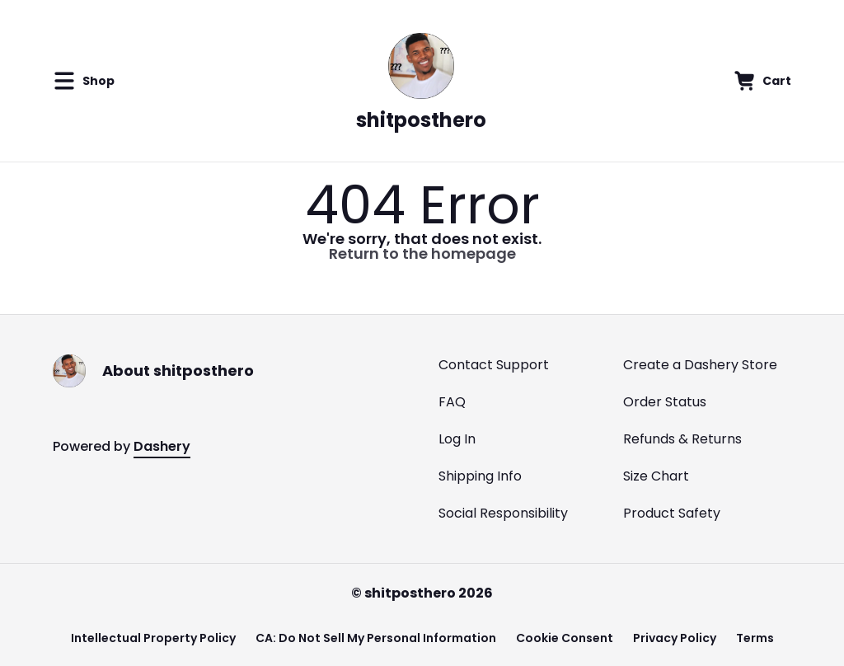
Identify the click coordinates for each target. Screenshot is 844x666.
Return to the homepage (422, 253)
